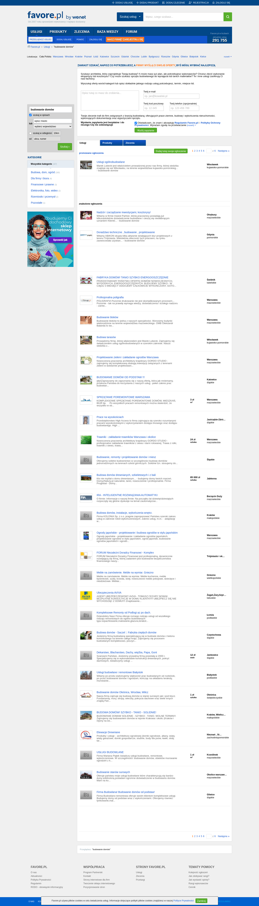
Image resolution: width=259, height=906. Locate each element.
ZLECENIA (82, 31)
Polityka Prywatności (41, 880)
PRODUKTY (58, 31)
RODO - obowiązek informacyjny (47, 887)
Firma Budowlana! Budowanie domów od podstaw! (126, 792)
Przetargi (140, 880)
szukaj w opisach (39, 115)
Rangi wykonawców (198, 883)
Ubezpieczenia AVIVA (109, 592)
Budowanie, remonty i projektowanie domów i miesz (126, 457)
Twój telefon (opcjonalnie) (183, 103)
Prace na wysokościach (110, 417)
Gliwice (184, 56)
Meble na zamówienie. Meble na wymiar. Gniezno (125, 572)
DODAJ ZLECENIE (175, 2)
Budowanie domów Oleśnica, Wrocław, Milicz (122, 692)
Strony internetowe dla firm (96, 880)
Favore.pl (57, 15)
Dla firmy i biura (41, 178)
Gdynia (175, 56)
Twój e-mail (149, 91)
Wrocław (69, 56)
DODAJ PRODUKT (149, 2)
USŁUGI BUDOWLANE (110, 752)
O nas (34, 872)
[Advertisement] (45, 82)
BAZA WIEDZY (107, 31)
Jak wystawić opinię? (199, 880)
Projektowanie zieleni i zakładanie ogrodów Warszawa (128, 357)
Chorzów (135, 56)
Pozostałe (38, 202)
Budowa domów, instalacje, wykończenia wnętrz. (124, 512)
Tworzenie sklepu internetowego (99, 883)
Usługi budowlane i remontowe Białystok (120, 672)
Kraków (79, 56)
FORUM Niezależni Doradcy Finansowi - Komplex (125, 552)
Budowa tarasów (106, 337)
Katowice (104, 56)
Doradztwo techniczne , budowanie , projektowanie (126, 232)
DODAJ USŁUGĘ (124, 2)
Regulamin (36, 883)
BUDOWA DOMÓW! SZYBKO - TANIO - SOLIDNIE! (126, 712)
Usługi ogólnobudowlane (111, 161)
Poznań (88, 56)
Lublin (144, 56)
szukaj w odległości (40, 133)
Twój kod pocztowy (153, 103)
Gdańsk (125, 56)
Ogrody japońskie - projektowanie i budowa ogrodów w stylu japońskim (137, 532)
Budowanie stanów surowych (113, 772)
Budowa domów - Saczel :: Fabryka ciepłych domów (127, 632)
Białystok (194, 56)
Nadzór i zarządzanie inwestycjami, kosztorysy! (124, 212)
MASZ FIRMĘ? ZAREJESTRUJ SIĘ (125, 39)
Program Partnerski (92, 872)
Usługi (83, 143)
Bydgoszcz (154, 56)
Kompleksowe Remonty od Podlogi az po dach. (124, 612)
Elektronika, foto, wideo (46, 190)
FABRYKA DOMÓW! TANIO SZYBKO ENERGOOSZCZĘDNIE (133, 277)
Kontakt (87, 876)
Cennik (192, 887)
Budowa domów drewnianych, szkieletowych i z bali (126, 474)
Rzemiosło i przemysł (44, 196)
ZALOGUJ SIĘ (223, 2)
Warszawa (58, 56)
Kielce (203, 56)
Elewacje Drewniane (108, 732)
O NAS (31, 901)
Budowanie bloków (107, 317)
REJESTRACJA (201, 2)
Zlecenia (130, 143)
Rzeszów (165, 56)
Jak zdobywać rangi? (199, 876)
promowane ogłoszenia (91, 153)
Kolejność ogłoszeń (198, 872)
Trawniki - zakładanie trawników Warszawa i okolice (126, 436)
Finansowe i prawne (44, 184)
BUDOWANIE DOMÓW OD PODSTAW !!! (121, 377)
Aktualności (36, 876)
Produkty (107, 143)
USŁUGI (36, 31)
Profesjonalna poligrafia (110, 297)
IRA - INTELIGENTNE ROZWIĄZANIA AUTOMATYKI (127, 495)
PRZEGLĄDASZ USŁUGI (40, 39)
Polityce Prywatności (183, 900)
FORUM (131, 31)
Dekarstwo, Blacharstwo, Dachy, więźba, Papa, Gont (127, 652)
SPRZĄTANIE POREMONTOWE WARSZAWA (123, 397)
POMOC (80, 39)
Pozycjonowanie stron (94, 887)
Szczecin (115, 56)
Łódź (95, 56)
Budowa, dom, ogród (45, 172)
